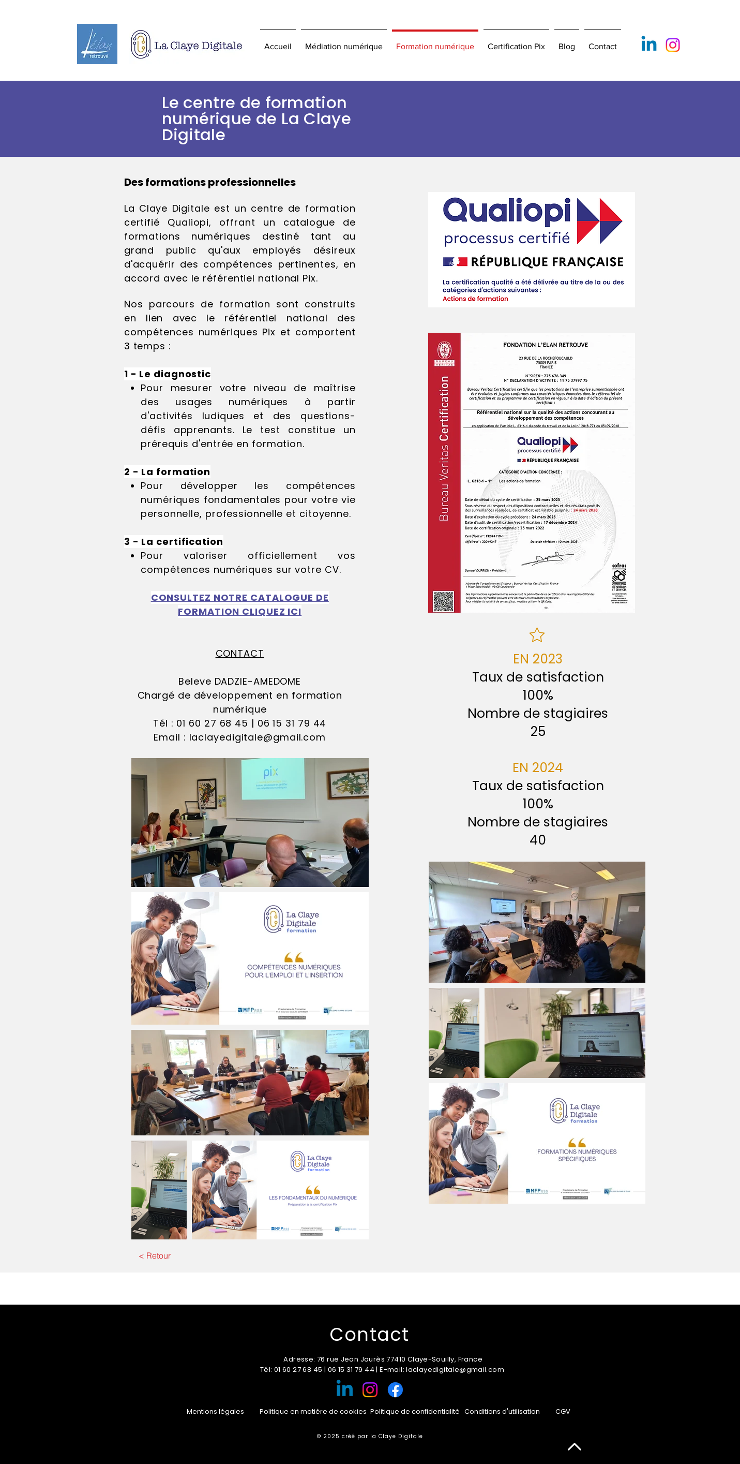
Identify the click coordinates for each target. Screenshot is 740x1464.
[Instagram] (672, 45)
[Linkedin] (649, 45)
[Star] (537, 634)
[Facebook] (395, 1390)
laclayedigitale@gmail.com (257, 737)
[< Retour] (154, 1255)
